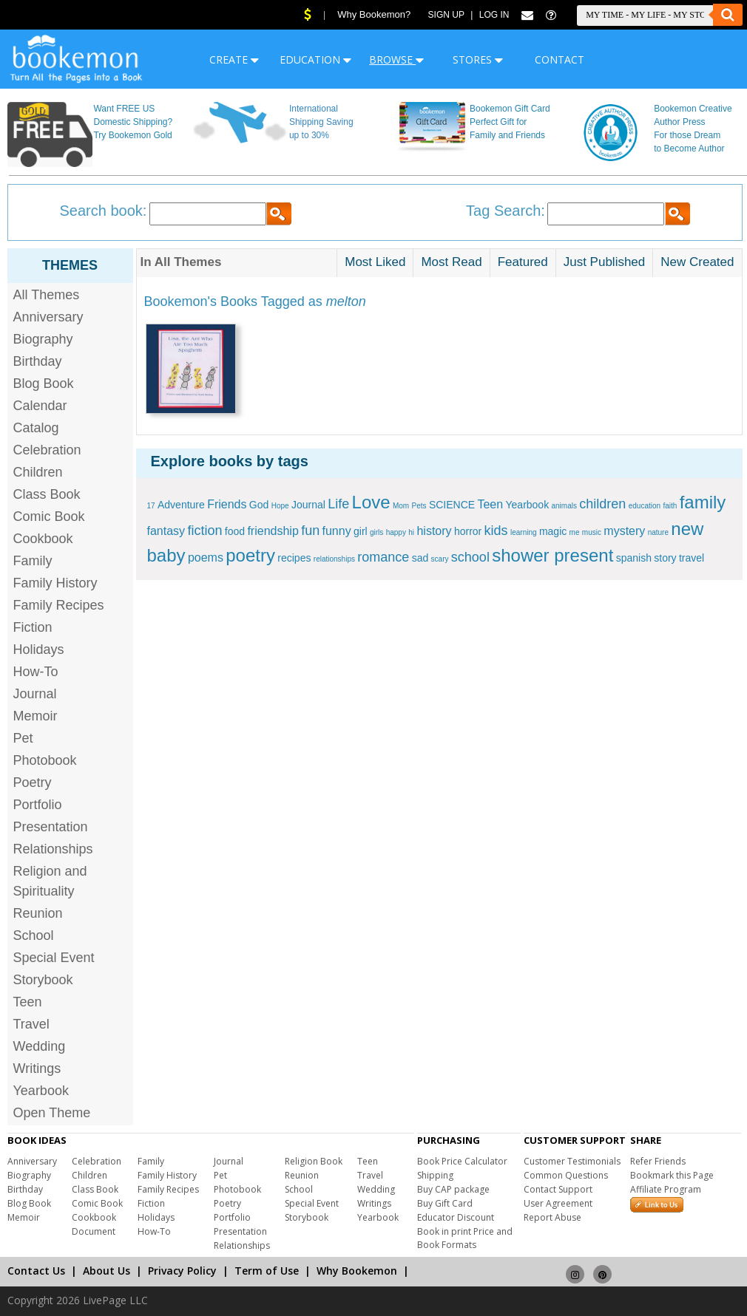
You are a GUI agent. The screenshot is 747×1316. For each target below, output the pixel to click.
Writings (37, 1068)
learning (523, 532)
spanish (634, 558)
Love (371, 502)
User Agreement (558, 1203)
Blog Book (43, 383)
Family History (55, 583)
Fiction (33, 627)
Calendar (40, 405)
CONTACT (559, 59)
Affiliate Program (665, 1189)
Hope (280, 506)
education (644, 506)
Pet (23, 738)
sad (420, 558)
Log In (494, 15)
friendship (272, 531)
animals (564, 506)
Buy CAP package (453, 1189)
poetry (250, 555)
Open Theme (52, 1112)
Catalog (36, 427)
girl (361, 531)
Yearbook (41, 1090)
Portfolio (37, 804)
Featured (523, 262)
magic (553, 531)
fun (310, 530)
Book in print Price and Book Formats (465, 1238)
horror (467, 531)
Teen (27, 1002)
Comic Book (49, 516)
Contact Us (36, 1271)
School (33, 935)
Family (33, 560)
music (591, 532)
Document (93, 1231)
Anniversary (48, 317)
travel (691, 558)
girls (376, 532)
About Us (106, 1271)
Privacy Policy (182, 1271)
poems (205, 557)
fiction (204, 530)
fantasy (166, 531)
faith (670, 506)
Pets (419, 506)
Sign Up (446, 15)
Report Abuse (552, 1217)
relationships (334, 559)
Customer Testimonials (572, 1161)
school (470, 557)
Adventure (181, 505)
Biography (43, 339)
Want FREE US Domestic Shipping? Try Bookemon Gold (132, 121)
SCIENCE (452, 505)
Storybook (43, 979)
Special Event (54, 957)
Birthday (37, 361)
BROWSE (396, 59)
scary (440, 559)
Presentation (50, 826)
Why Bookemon (357, 1271)
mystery (624, 531)
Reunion (38, 913)
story (665, 558)
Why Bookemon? (373, 14)
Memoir (35, 716)
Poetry (32, 782)
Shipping (435, 1175)
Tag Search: (505, 210)
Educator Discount (455, 1217)
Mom (401, 506)
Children (38, 472)
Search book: (103, 210)
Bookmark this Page (672, 1175)
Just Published (605, 262)
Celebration (47, 450)
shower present (552, 555)
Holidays (38, 649)
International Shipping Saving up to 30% (321, 121)
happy (396, 532)
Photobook (45, 760)
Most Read (451, 262)
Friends (226, 504)
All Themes (46, 294)
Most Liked (375, 262)
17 (151, 506)
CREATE (234, 59)
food (235, 531)
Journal (35, 693)
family (703, 502)
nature (658, 532)
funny (336, 531)
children (602, 504)
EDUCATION (315, 59)
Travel (31, 1024)
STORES (478, 59)
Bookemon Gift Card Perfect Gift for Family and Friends (510, 121)
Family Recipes (58, 605)
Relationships (53, 849)
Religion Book (313, 1161)
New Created (697, 262)
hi (411, 532)
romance (383, 557)
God (258, 505)
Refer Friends (658, 1161)
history (433, 531)
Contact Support (558, 1189)
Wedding (39, 1046)
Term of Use (266, 1271)
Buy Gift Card (445, 1203)
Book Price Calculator (462, 1161)
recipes (294, 558)
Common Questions (566, 1175)
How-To (35, 671)
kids (496, 530)
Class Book (47, 494)
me (574, 532)
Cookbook (43, 538)
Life (338, 504)
